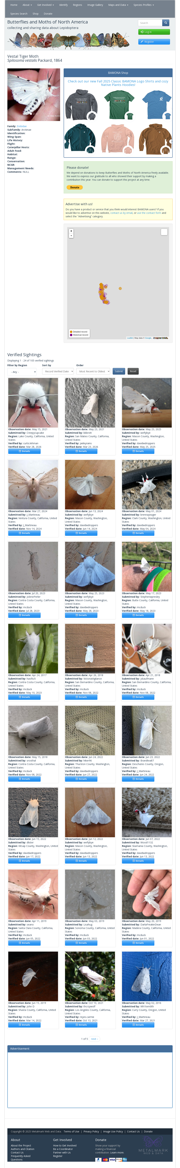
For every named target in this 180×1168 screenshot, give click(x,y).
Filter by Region (17, 365)
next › (94, 1039)
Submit (119, 371)
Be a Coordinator (63, 1149)
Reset (133, 371)
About (27, 4)
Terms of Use (71, 1131)
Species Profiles (144, 4)
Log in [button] (146, 31)
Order (79, 365)
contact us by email (121, 212)
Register (57, 1156)
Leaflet (130, 338)
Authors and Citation (22, 1149)
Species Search (18, 13)
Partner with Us (62, 1152)
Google (148, 338)
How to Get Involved (64, 1145)
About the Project (21, 1145)
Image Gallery (95, 4)
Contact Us (133, 1131)
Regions (77, 4)
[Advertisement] (90, 1079)
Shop (35, 13)
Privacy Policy (91, 1131)
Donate (48, 13)
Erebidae (22, 126)
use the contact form (149, 212)
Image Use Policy (113, 1131)
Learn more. (117, 1152)
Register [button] (147, 41)
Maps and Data (118, 4)
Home (13, 4)
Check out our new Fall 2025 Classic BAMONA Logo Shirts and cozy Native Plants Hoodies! (118, 83)
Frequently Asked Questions (20, 1157)
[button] (11, 94)
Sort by (46, 365)
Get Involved (45, 4)
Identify (63, 4)
